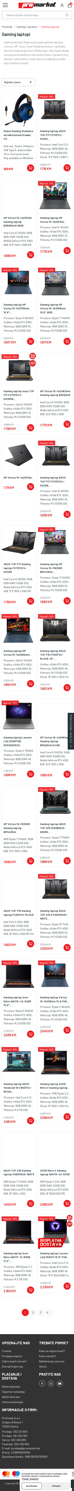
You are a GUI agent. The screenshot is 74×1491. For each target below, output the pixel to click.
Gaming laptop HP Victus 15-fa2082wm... (18, 652)
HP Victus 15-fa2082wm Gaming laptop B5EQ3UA (55, 393)
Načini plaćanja (11, 1386)
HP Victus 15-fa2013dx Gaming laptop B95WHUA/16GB (18, 221)
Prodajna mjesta (12, 1356)
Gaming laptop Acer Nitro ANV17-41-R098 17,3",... (17, 1257)
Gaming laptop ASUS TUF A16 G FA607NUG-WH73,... (54, 914)
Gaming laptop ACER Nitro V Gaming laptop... (55, 1086)
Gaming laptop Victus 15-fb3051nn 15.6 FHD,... (55, 999)
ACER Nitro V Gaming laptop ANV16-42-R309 (55, 1172)
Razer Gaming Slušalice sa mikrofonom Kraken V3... (18, 134)
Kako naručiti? (47, 1356)
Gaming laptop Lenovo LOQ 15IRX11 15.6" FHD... (54, 1255)
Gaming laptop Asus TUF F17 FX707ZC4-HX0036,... (19, 394)
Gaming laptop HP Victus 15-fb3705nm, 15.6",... (17, 308)
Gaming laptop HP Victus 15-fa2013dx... (53, 219)
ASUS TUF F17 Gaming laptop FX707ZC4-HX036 (17, 567)
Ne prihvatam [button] (31, 1486)
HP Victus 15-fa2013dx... (19, 477)
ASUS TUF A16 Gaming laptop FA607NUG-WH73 (19, 1172)
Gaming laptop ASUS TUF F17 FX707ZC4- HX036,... (53, 481)
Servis (43, 1366)
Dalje (47, 1312)
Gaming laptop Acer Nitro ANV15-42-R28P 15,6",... (17, 1001)
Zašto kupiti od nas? (14, 1361)
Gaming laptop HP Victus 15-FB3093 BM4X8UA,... (51, 567)
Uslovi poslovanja (12, 1402)
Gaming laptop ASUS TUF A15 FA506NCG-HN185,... (53, 827)
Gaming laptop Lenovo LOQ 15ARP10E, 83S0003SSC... (18, 741)
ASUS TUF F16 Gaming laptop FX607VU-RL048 (19, 912)
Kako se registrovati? (52, 1351)
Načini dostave (11, 1396)
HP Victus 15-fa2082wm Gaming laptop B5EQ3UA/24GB (55, 741)
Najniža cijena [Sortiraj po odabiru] (18, 82)
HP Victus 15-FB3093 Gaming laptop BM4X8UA (17, 827)
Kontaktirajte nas (12, 1366)
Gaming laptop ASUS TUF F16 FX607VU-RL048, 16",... (53, 654)
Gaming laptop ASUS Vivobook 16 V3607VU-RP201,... (18, 1087)
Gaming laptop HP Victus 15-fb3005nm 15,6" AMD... (53, 308)
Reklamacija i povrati (51, 1361)
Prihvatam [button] (56, 1486)
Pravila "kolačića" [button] (30, 1479)
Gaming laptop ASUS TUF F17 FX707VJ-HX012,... (53, 134)
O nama (6, 1351)
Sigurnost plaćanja (13, 1391)
